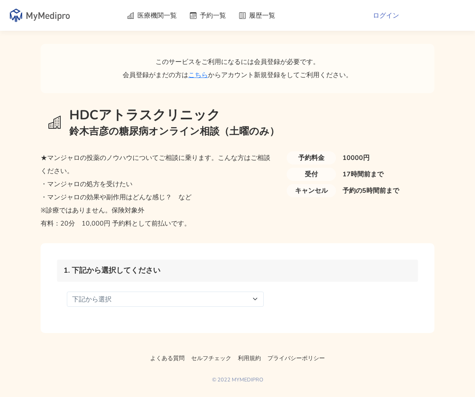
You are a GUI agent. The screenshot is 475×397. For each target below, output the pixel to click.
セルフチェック (211, 358)
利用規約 (249, 358)
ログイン (386, 15)
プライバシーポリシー (296, 358)
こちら (198, 75)
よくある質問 (167, 358)
